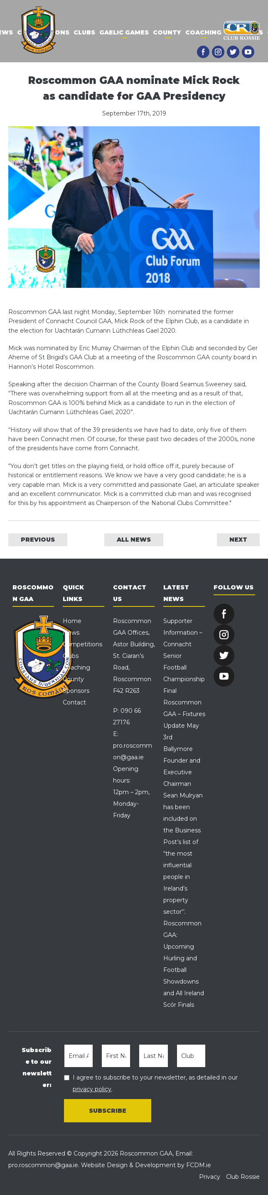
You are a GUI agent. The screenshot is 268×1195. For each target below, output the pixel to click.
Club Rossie (243, 1176)
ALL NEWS (134, 539)
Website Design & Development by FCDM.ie (146, 1165)
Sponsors (76, 690)
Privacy (209, 1176)
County (167, 32)
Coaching (203, 32)
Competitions (82, 644)
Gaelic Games (124, 32)
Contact (74, 702)
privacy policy (92, 1089)
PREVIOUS (38, 539)
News (71, 632)
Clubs (84, 32)
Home (72, 621)
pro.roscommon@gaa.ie (43, 1165)
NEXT (238, 539)
